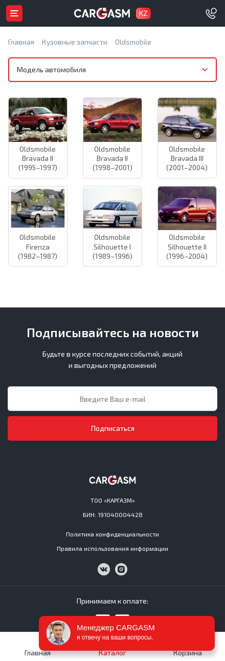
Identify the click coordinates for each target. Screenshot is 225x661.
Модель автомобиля (51, 69)
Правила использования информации (112, 548)
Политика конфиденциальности (112, 534)
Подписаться (112, 428)
